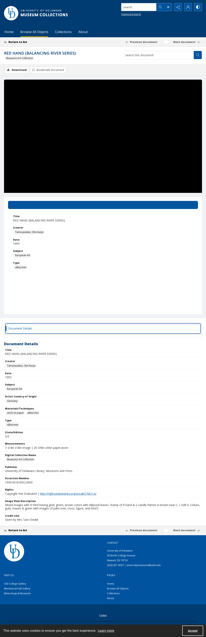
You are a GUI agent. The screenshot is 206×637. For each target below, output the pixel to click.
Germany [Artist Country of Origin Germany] (12, 401)
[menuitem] (103, 614)
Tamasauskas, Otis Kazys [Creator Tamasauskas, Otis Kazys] (29, 232)
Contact (103, 615)
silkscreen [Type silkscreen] (20, 267)
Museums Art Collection (19, 58)
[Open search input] (168, 7)
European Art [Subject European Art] (22, 255)
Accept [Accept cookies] (193, 630)
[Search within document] (198, 55)
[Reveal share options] (178, 7)
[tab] (103, 205)
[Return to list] (31, 42)
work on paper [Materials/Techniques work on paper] (15, 413)
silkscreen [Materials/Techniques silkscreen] (33, 413)
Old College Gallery (15, 583)
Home (8, 32)
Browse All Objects (34, 32)
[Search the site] (138, 7)
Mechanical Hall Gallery (17, 588)
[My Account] (188, 7)
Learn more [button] (106, 630)
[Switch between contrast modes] (198, 7)
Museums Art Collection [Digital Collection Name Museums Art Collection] (20, 459)
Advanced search (131, 14)
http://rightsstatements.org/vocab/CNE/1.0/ (68, 494)
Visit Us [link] (9, 575)
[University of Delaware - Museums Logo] (36, 13)
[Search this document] (159, 55)
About (83, 32)
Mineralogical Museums (17, 593)
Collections (63, 32)
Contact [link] (112, 543)
